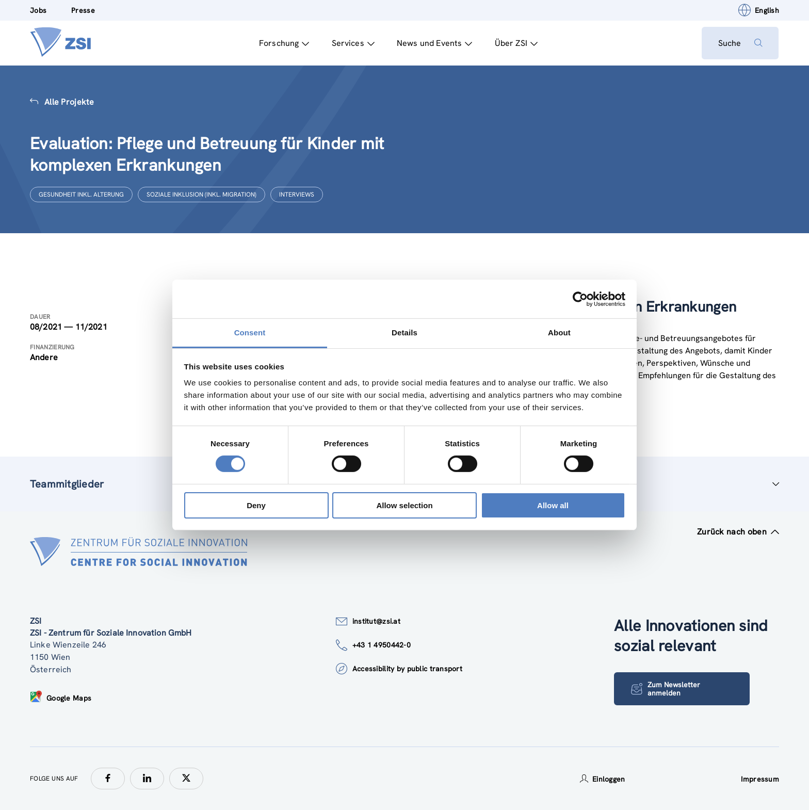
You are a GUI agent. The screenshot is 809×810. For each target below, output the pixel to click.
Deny (256, 505)
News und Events (434, 43)
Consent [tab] (250, 332)
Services (352, 43)
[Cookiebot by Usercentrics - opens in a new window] (580, 298)
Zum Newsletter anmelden (665, 689)
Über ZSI (515, 43)
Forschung (283, 43)
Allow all (553, 505)
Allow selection (404, 505)
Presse (83, 10)
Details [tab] (404, 332)
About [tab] (559, 332)
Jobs (38, 10)
